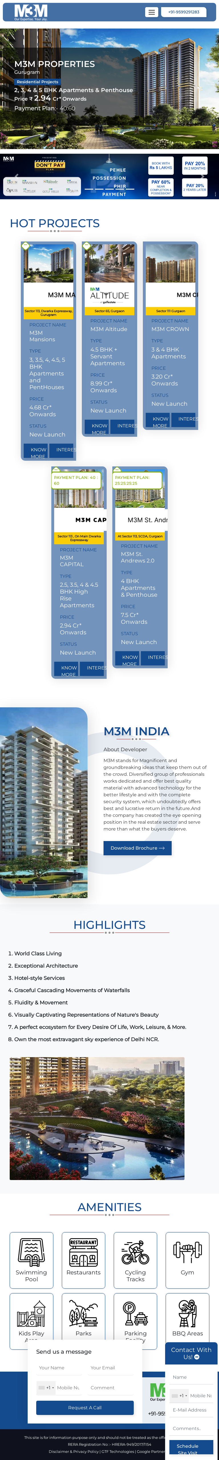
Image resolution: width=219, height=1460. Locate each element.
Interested (64, 449)
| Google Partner (152, 1451)
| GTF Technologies (117, 1451)
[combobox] (179, 1396)
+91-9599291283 (183, 12)
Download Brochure (138, 848)
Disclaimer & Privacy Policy (74, 1451)
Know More (38, 452)
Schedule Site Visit (187, 1448)
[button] (16, 176)
